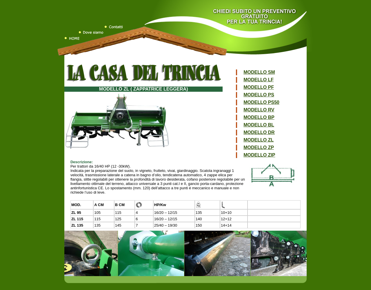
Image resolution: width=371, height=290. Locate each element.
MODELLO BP (258, 117)
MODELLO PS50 (261, 102)
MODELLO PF (258, 87)
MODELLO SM (259, 72)
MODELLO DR (259, 132)
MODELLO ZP (258, 147)
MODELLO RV (258, 109)
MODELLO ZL (258, 139)
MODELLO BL (258, 124)
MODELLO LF (258, 79)
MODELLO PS (258, 94)
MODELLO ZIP (259, 155)
